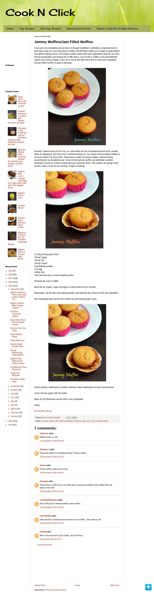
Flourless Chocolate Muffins (15, 313)
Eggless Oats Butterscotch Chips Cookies (17, 361)
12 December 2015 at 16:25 (52, 457)
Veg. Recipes (26, 28)
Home (10, 28)
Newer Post (40, 585)
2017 (10, 278)
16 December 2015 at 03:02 (52, 473)
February (15, 412)
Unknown (44, 433)
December (15, 289)
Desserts (77, 421)
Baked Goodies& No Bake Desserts (117, 28)
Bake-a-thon (54, 421)
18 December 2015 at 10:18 (52, 491)
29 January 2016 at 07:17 (50, 539)
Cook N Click (40, 12)
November (15, 386)
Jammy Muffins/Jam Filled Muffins (16, 352)
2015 (10, 286)
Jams (88, 421)
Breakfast (70, 421)
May (13, 401)
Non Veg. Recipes (50, 28)
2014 (10, 421)
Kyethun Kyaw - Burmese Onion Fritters (22, 222)
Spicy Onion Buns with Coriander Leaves (22, 101)
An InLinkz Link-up (43, 411)
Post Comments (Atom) (56, 590)
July (13, 394)
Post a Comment (44, 545)
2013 (10, 425)
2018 (10, 275)
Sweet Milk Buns (17, 340)
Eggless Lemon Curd (21, 195)
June (13, 397)
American (45, 421)
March (14, 409)
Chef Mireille (45, 516)
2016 (10, 282)
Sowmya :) (44, 449)
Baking (62, 421)
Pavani (43, 465)
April (13, 405)
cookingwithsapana (49, 500)
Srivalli (43, 532)
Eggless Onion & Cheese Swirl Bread (21, 254)
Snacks (105, 421)
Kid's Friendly (96, 421)
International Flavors (79, 28)
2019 (10, 271)
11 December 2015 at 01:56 (52, 441)
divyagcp (44, 481)
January (14, 416)
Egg (83, 421)
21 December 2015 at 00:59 (52, 507)
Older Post (114, 585)
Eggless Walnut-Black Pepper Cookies (17, 305)
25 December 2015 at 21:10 (52, 523)
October (14, 390)
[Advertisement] (77, 565)
